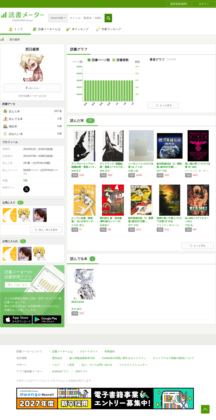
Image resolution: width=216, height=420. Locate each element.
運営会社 (57, 358)
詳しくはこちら (18, 284)
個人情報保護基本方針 (82, 358)
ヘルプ (56, 364)
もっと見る (164, 105)
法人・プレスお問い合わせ (96, 364)
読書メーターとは (62, 351)
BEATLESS (77, 302)
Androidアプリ (60, 371)
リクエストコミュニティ (133, 364)
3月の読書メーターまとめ (32, 96)
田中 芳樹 (162, 171)
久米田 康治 (77, 225)
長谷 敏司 (76, 309)
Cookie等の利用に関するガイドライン (124, 358)
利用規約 (110, 351)
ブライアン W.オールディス (170, 225)
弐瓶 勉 (189, 225)
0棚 (25, 180)
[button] (108, 18)
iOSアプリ (82, 371)
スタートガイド (89, 351)
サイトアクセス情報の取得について (173, 358)
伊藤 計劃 (133, 171)
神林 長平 (105, 171)
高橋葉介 (104, 225)
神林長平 (76, 171)
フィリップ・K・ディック (198, 171)
